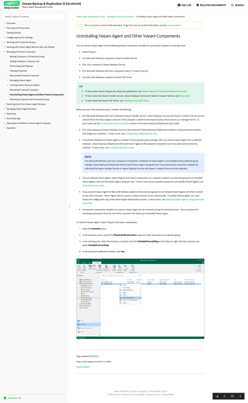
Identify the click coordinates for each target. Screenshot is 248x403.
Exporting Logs (13, 118)
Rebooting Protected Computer (24, 90)
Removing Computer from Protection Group (29, 99)
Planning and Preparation (18, 28)
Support (142, 391)
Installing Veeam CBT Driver (136, 100)
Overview (11, 23)
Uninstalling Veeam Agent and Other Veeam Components (37, 94)
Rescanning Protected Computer (24, 75)
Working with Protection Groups (21, 42)
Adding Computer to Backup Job (24, 61)
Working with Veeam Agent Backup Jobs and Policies (31, 47)
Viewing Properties (18, 70)
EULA (164, 391)
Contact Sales (154, 391)
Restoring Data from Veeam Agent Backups (26, 104)
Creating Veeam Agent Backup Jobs (141, 133)
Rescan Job (184, 96)
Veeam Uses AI (153, 394)
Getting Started (14, 32)
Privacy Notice (138, 394)
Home (116, 391)
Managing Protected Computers (21, 51)
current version (174, 25)
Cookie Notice (167, 394)
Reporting (11, 113)
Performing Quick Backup (21, 66)
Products (125, 391)
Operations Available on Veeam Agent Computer (29, 123)
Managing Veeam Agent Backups (21, 109)
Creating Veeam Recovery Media (25, 85)
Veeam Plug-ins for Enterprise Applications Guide (164, 91)
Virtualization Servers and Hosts (115, 123)
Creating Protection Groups (121, 147)
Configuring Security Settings (20, 37)
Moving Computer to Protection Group (27, 56)
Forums (134, 391)
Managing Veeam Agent (20, 80)
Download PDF (14, 398)
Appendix (11, 128)
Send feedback (83, 367)
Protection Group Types (93, 185)
